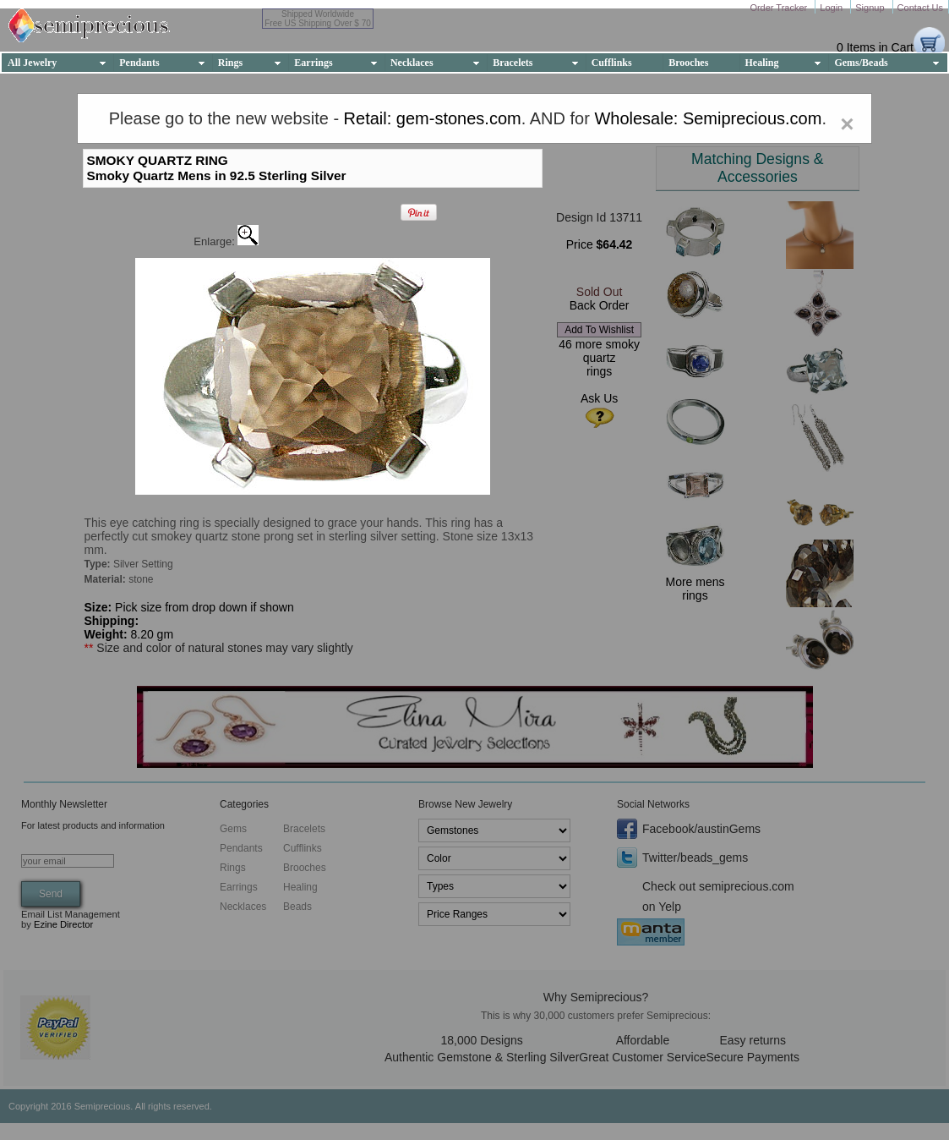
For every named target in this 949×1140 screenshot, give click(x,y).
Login (832, 8)
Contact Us (920, 8)
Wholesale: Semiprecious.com (707, 118)
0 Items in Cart (875, 47)
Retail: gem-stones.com (432, 118)
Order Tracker (780, 8)
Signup (870, 8)
